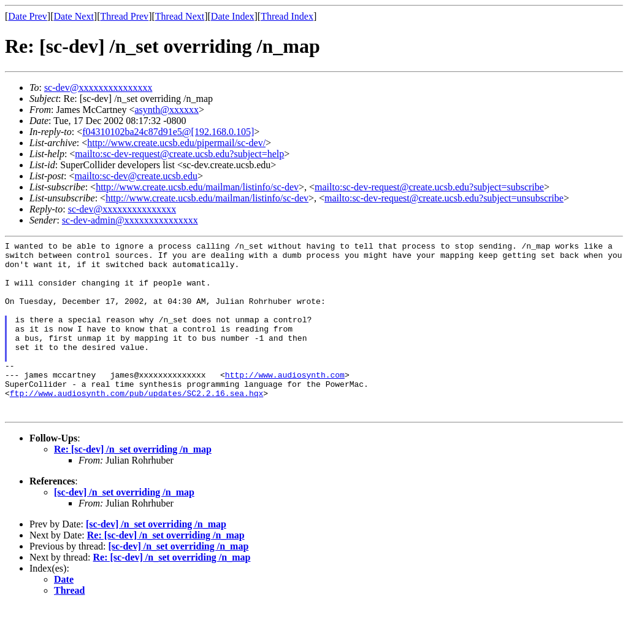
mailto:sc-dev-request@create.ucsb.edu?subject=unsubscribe (444, 198)
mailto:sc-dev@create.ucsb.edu (135, 176)
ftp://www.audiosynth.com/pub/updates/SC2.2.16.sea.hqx (136, 424)
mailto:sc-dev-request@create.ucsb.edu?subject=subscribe (429, 187)
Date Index (233, 16)
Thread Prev (124, 16)
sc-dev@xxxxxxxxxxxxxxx (98, 87)
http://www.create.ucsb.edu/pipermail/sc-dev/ (176, 143)
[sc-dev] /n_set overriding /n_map (124, 527)
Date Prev (27, 16)
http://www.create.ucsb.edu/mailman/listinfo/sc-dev (197, 187)
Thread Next (179, 16)
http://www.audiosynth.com (285, 402)
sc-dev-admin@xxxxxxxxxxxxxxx (130, 220)
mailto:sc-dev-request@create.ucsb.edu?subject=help (179, 154)
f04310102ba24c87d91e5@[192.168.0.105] (168, 131)
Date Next (74, 16)
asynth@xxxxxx (167, 109)
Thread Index (287, 16)
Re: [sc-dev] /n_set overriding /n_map (133, 484)
